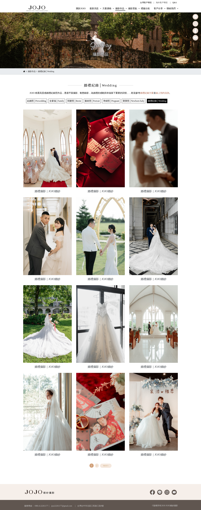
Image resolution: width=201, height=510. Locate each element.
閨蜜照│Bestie (74, 101)
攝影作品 (32, 71)
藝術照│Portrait (92, 101)
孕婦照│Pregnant (111, 101)
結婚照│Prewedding (36, 101)
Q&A (174, 3)
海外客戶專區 (162, 3)
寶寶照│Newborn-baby (133, 101)
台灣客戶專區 (146, 3)
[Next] (106, 466)
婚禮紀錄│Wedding (46, 71)
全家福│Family (56, 101)
